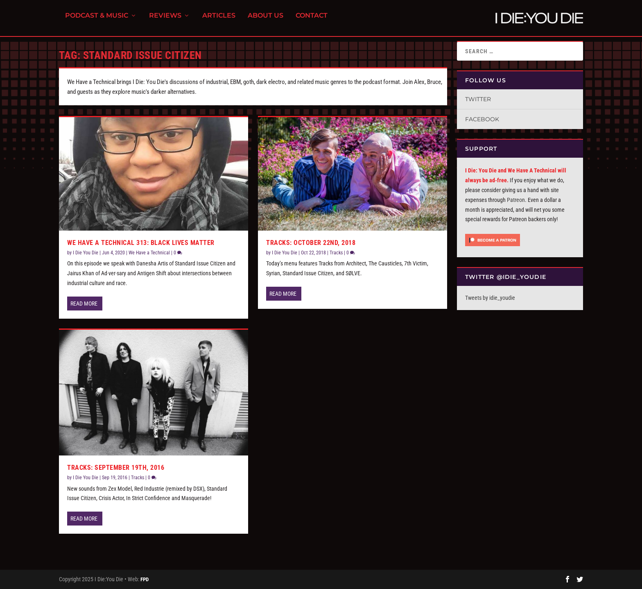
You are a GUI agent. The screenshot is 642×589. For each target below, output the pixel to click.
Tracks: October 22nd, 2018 (310, 243)
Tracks (137, 477)
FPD (144, 579)
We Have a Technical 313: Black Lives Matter (141, 243)
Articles (218, 20)
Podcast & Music (96, 20)
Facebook (482, 119)
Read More (83, 303)
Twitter (478, 99)
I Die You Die (85, 253)
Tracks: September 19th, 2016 (115, 467)
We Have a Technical (149, 253)
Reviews (165, 20)
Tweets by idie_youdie (490, 297)
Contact (312, 20)
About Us (265, 20)
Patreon (516, 200)
